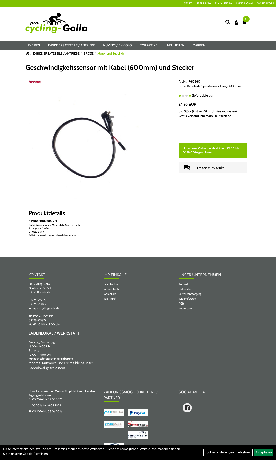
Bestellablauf (111, 284)
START (188, 3)
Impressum (185, 308)
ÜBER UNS (203, 3)
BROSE (89, 53)
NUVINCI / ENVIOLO (117, 45)
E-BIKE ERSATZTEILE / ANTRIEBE (71, 45)
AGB (181, 303)
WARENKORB (265, 3)
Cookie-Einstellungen (219, 452)
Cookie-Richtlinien (35, 454)
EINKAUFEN (223, 3)
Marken (198, 45)
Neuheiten (175, 45)
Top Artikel (149, 45)
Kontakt (183, 284)
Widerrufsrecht (187, 298)
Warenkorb (110, 294)
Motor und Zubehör (110, 53)
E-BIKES (34, 45)
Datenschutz (186, 289)
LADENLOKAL (244, 3)
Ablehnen (244, 452)
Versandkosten (226, 111)
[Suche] (228, 22)
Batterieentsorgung (190, 294)
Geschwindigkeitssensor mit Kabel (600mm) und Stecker (109, 67)
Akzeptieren (264, 452)
